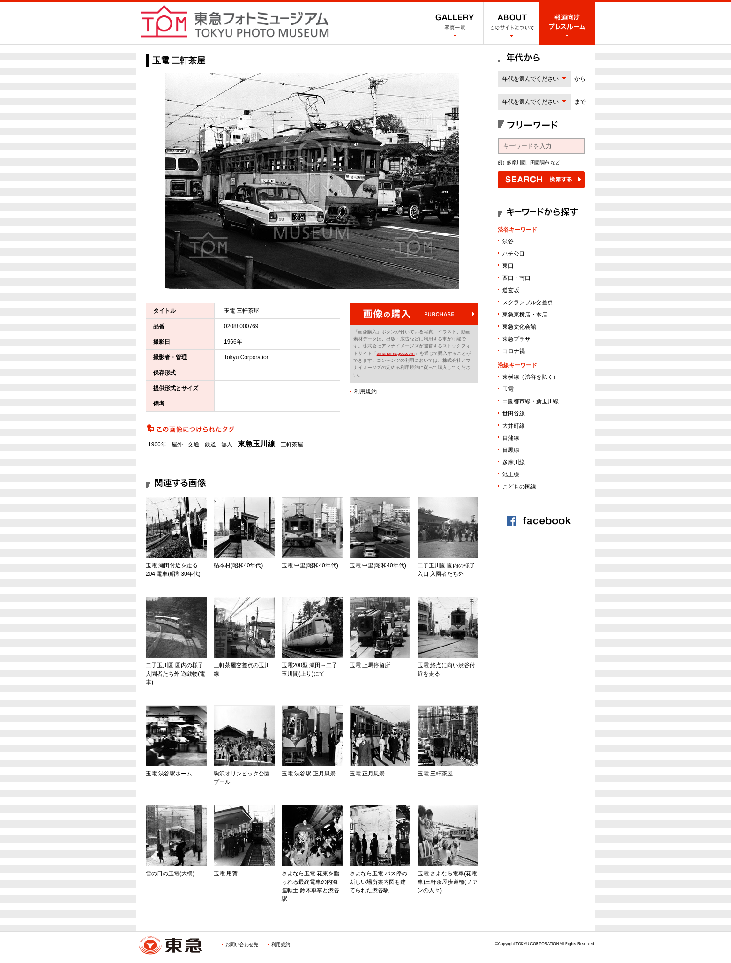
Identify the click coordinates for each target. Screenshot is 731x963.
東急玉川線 (256, 444)
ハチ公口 (513, 253)
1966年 (157, 444)
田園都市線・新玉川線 (530, 401)
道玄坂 (510, 290)
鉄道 (210, 444)
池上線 (510, 474)
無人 (226, 444)
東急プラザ (516, 339)
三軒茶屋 (292, 444)
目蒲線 (510, 438)
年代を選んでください (530, 78)
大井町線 (513, 425)
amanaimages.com (396, 353)
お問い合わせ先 (241, 944)
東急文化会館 (519, 327)
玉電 (508, 389)
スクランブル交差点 (527, 302)
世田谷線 (513, 413)
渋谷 (508, 241)
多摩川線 (513, 462)
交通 (193, 444)
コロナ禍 (513, 351)
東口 (508, 266)
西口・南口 (516, 278)
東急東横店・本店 (524, 314)
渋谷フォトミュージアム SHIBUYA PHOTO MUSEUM (235, 21)
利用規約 (365, 391)
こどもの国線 (519, 486)
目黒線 (510, 450)
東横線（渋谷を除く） (530, 377)
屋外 (177, 444)
